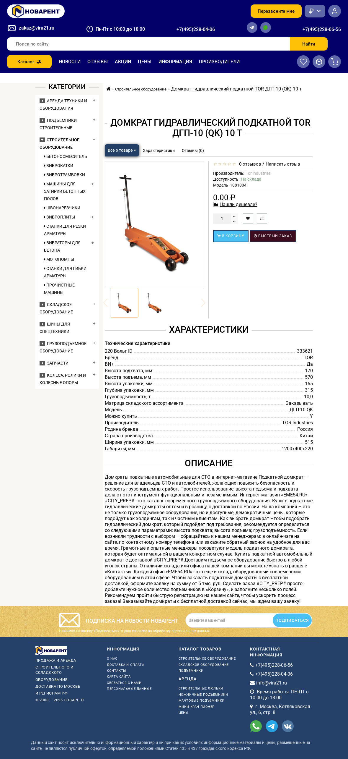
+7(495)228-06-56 (322, 29)
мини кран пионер (197, 707)
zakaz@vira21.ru (36, 28)
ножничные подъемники (203, 695)
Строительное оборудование (207, 659)
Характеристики (159, 150)
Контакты (116, 671)
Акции (123, 61)
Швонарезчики (62, 207)
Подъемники (191, 671)
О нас (112, 659)
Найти (308, 44)
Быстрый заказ (273, 236)
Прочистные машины (59, 289)
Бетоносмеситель (65, 156)
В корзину (230, 236)
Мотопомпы (59, 259)
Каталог (29, 61)
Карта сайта (119, 677)
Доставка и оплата (125, 665)
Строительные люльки (201, 688)
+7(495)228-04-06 (196, 29)
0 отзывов (249, 164)
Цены (144, 61)
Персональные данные (129, 689)
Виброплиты (59, 217)
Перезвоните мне (276, 11)
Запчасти (54, 363)
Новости (70, 61)
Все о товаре (122, 150)
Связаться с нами (124, 683)
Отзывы (97, 61)
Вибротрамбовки (64, 174)
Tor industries (258, 173)
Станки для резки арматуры (65, 230)
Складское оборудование (204, 665)
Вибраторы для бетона (62, 246)
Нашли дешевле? (238, 204)
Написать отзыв (283, 164)
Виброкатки (58, 165)
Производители (219, 61)
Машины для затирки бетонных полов (65, 191)
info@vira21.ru (271, 683)
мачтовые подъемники (202, 701)
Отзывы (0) (193, 150)
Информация (175, 61)
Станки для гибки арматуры (65, 272)
